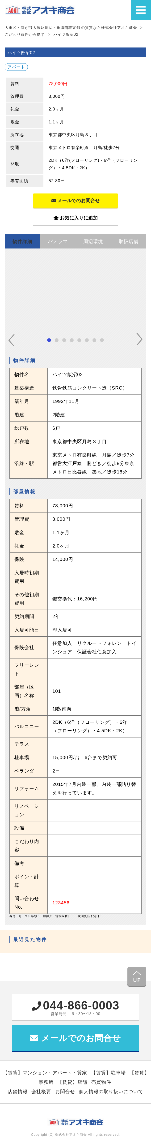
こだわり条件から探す (25, 34)
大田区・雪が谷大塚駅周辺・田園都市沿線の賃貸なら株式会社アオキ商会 (71, 28)
